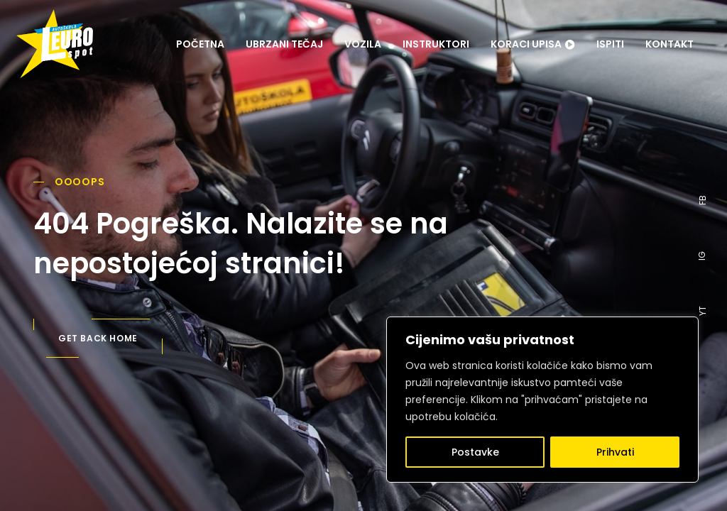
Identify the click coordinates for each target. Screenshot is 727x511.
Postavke (475, 452)
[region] (542, 400)
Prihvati (615, 452)
